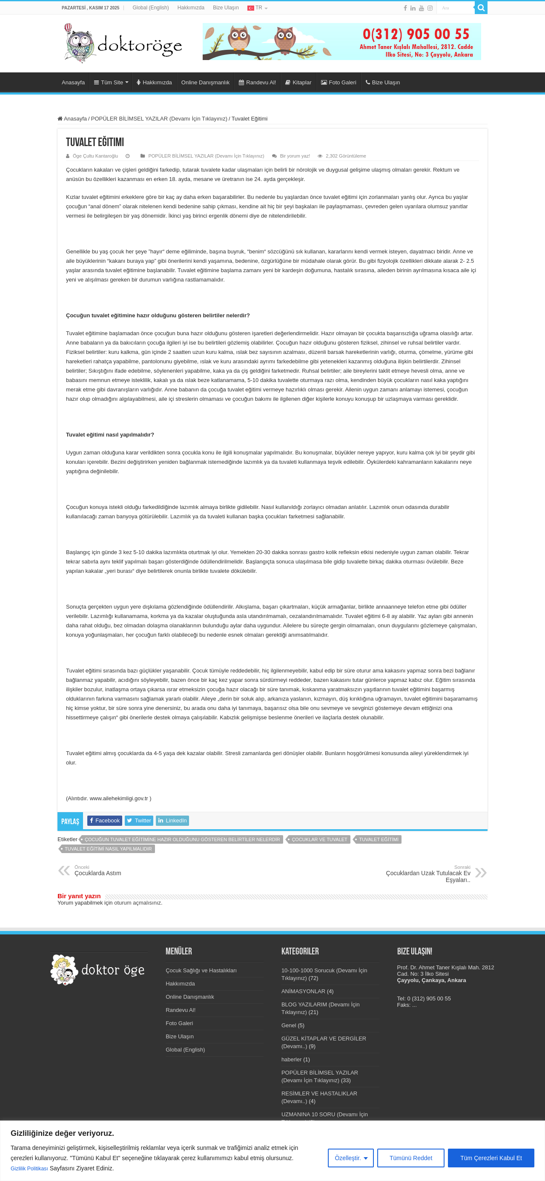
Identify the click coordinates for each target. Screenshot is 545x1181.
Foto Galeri (338, 82)
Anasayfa (73, 82)
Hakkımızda (191, 8)
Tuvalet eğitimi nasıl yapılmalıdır (108, 848)
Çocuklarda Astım (118, 870)
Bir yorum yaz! (295, 155)
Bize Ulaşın (226, 8)
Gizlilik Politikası (32, 1168)
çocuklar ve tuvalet (319, 839)
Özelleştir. (348, 1158)
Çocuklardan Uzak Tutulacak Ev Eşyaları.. (426, 874)
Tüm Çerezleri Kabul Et (491, 1158)
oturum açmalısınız (137, 902)
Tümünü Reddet (411, 1158)
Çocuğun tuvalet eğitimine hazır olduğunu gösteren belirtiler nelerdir (182, 839)
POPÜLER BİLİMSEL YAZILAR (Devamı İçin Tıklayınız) (159, 118)
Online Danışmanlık (205, 82)
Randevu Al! (257, 82)
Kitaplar (298, 82)
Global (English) (150, 8)
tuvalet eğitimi (379, 839)
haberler (291, 1059)
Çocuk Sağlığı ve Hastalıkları (201, 970)
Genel (288, 1025)
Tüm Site (108, 82)
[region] (272, 1151)
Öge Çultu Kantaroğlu (95, 155)
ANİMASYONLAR (303, 991)
